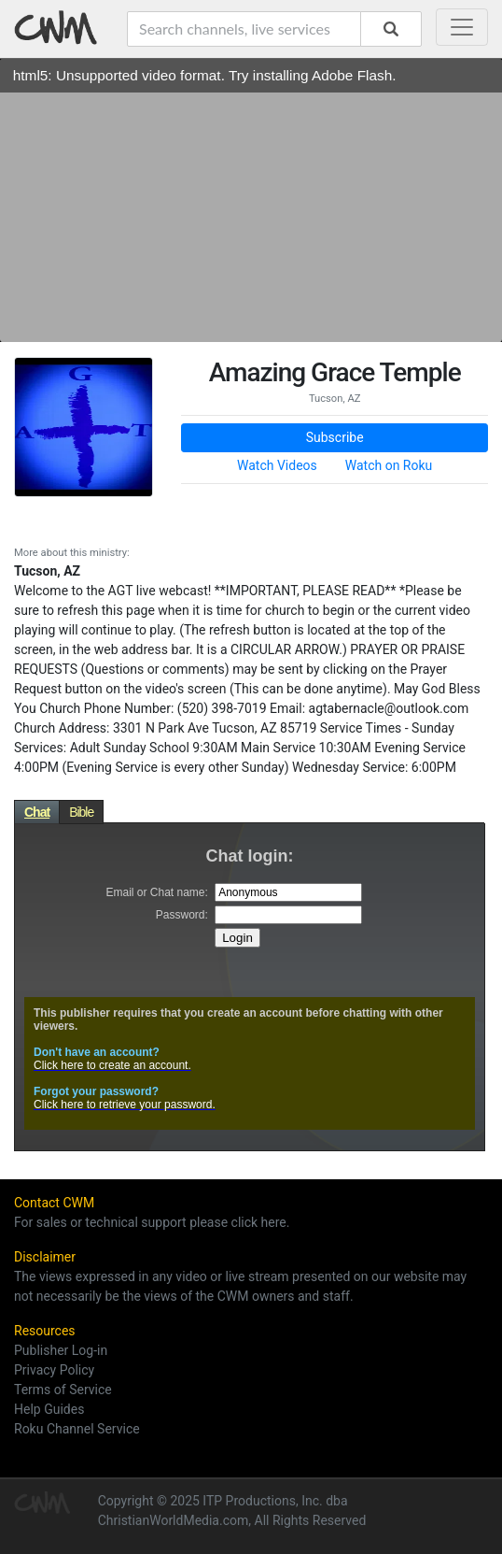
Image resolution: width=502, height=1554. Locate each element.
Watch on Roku (389, 465)
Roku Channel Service (77, 1428)
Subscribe (335, 437)
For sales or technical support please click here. (151, 1222)
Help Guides (49, 1409)
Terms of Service (63, 1389)
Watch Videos (277, 465)
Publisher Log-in (60, 1350)
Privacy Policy (54, 1369)
